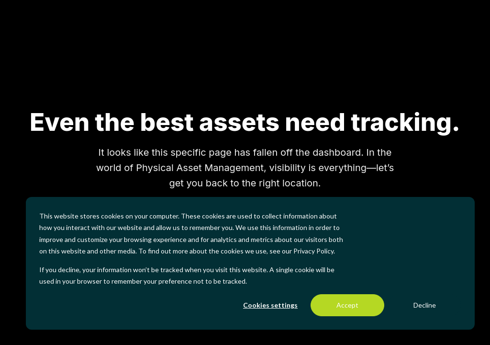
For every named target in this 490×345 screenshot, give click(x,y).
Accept (347, 305)
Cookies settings (270, 305)
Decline (424, 305)
